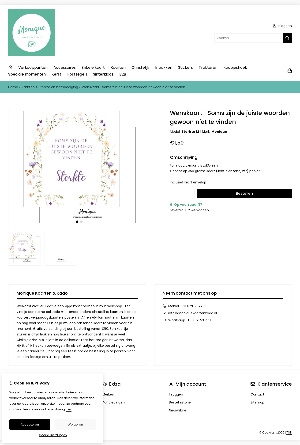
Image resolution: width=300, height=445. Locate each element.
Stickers (185, 67)
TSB (289, 432)
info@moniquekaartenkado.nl (192, 313)
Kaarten (118, 67)
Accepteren (30, 424)
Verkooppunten (33, 67)
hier (68, 409)
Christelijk (140, 67)
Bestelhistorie (180, 402)
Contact (257, 394)
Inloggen (176, 394)
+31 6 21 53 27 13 (193, 306)
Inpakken (163, 67)
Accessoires (64, 67)
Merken (108, 394)
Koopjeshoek (235, 67)
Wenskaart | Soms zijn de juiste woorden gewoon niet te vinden (133, 87)
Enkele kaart (93, 67)
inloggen (282, 25)
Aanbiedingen (113, 402)
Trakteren (208, 67)
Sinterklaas (103, 74)
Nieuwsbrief (178, 410)
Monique (219, 131)
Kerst (56, 74)
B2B (122, 74)
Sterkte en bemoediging (58, 87)
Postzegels (77, 74)
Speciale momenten (27, 74)
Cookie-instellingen (53, 435)
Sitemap (257, 402)
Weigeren (75, 424)
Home (13, 87)
